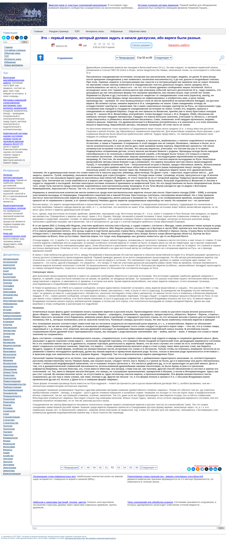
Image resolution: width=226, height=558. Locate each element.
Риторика (8, 408)
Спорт (6, 414)
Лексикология (10, 327)
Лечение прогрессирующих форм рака (13, 178)
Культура (7, 324)
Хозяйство (8, 455)
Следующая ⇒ (163, 57)
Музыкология (9, 363)
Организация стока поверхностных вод (54, 476)
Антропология (10, 262)
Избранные (10, 62)
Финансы (7, 450)
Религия (7, 405)
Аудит (6, 271)
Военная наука (10, 280)
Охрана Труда (10, 372)
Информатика (10, 303)
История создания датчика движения (158, 5)
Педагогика (8, 375)
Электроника (9, 467)
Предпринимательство (14, 384)
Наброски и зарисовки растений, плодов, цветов (59, 502)
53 (118, 467)
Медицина (8, 348)
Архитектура (9, 268)
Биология (8, 274)
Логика (6, 336)
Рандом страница (58, 31)
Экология (7, 461)
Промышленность (12, 396)
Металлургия (9, 354)
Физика (6, 441)
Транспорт (8, 435)
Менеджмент (9, 351)
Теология (7, 426)
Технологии (9, 429)
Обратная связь (12, 53)
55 (130, 467)
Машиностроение (12, 345)
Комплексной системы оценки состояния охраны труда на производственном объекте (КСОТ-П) (15, 138)
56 (136, 467)
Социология (9, 411)
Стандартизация (11, 417)
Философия (9, 447)
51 (106, 467)
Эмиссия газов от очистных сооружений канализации (77, 5)
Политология (9, 378)
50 (100, 467)
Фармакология (10, 438)
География (8, 286)
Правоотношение (12, 381)
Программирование (13, 390)
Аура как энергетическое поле (14, 234)
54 (124, 467)
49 (94, 467)
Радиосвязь (9, 402)
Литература (9, 333)
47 (82, 467)
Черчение (8, 458)
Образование (10, 369)
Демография (9, 292)
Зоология (7, 297)
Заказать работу (179, 45)
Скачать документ (141, 45)
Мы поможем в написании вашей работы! (101, 538)
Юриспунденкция (12, 473)
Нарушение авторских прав (75, 538)
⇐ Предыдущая (125, 57)
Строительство (10, 423)
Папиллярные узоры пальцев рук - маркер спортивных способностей (165, 476)
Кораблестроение (12, 318)
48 (88, 467)
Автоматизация (11, 259)
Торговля (7, 432)
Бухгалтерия (9, 277)
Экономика (8, 464)
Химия (6, 452)
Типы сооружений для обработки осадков (150, 502)
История (7, 309)
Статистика (9, 420)
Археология (9, 265)
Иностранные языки (13, 300)
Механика (8, 360)
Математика (9, 342)
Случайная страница (15, 50)
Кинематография (11, 312)
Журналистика (10, 295)
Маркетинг (8, 339)
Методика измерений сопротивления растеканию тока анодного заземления (15, 104)
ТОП (6, 56)
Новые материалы (13, 65)
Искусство (8, 306)
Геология (7, 289)
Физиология (9, 444)
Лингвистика (9, 330)
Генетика (7, 283)
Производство (10, 393)
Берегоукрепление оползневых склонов (14, 206)
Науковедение (10, 366)
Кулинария (8, 321)
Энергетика (9, 470)
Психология (9, 399)
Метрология (9, 357)
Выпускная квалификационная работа (13, 80)
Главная (8, 47)
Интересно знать (12, 59)
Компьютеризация (12, 315)
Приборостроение (12, 387)
